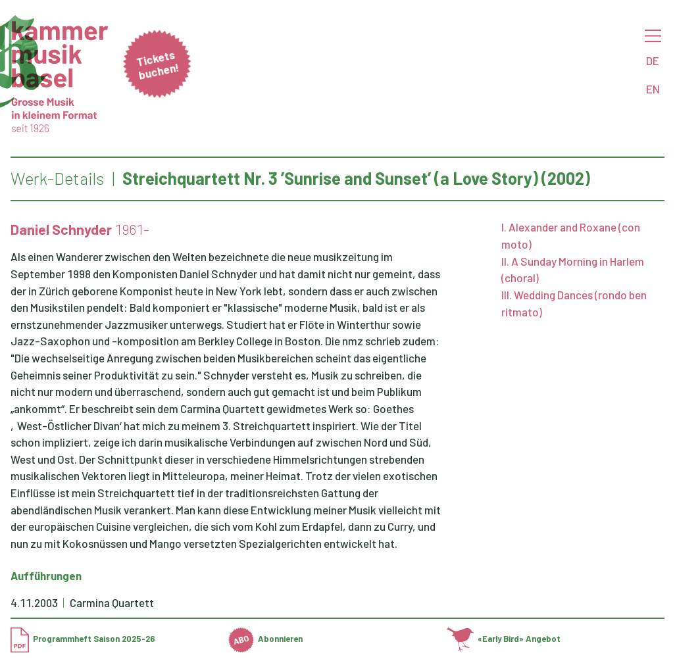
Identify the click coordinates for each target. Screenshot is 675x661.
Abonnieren (265, 638)
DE (652, 60)
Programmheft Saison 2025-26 (83, 638)
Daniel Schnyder (61, 229)
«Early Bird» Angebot (504, 638)
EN (653, 88)
